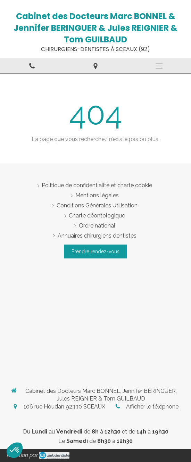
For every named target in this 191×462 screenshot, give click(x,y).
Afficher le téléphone (152, 406)
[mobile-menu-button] (159, 66)
